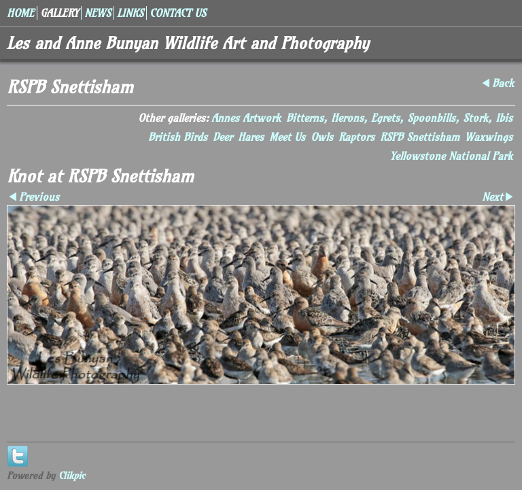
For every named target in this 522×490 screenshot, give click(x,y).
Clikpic (71, 476)
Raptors (356, 137)
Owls (322, 137)
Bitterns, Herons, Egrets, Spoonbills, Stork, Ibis (399, 118)
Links (130, 13)
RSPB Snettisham (419, 137)
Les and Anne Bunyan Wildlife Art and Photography (188, 43)
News (97, 13)
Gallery (59, 13)
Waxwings (488, 137)
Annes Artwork (246, 118)
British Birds (177, 137)
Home (20, 13)
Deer (222, 137)
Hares (251, 137)
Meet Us (287, 137)
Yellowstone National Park (451, 156)
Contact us (178, 13)
